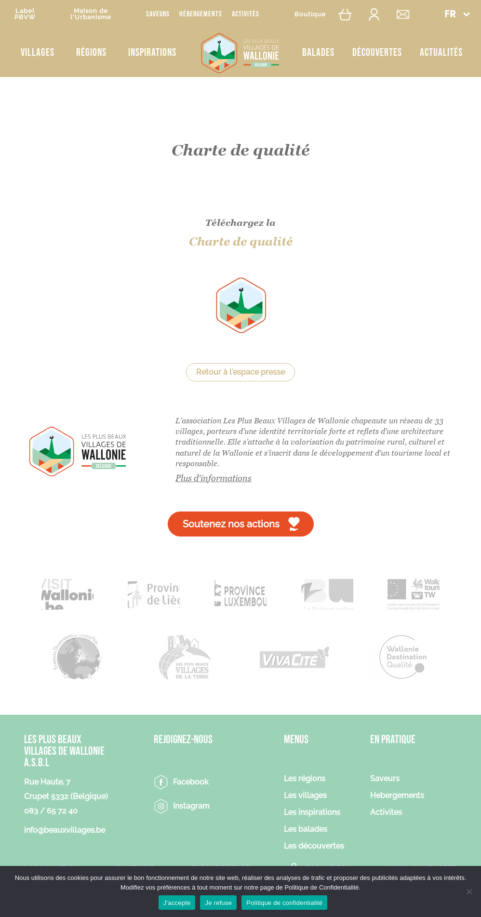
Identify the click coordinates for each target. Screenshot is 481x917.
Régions (91, 53)
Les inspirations (312, 813)
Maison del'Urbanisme (90, 14)
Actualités (441, 53)
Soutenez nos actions (231, 524)
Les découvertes (314, 846)
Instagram (191, 806)
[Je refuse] (469, 891)
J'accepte (177, 902)
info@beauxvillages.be (64, 830)
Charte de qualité (241, 242)
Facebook (191, 781)
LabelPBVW (25, 14)
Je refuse (218, 902)
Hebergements (397, 796)
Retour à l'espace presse (240, 372)
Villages (37, 53)
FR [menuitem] (450, 15)
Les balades (305, 829)
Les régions (304, 779)
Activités (245, 14)
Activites (386, 813)
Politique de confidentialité (284, 902)
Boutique (310, 14)
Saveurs (158, 14)
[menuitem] (457, 14)
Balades (318, 53)
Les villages (305, 796)
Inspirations (152, 53)
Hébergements (200, 14)
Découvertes (377, 53)
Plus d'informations (213, 478)
